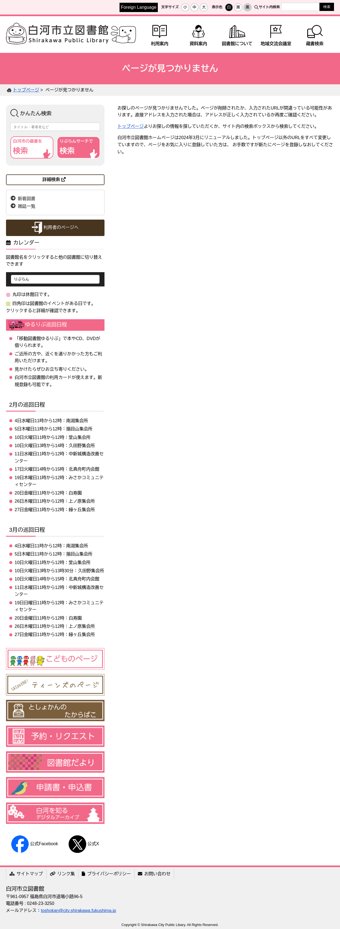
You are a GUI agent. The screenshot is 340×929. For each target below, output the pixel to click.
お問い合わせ (154, 874)
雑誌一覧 (26, 206)
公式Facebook (34, 843)
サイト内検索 (269, 7)
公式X (84, 843)
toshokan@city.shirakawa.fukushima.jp (78, 910)
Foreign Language (138, 7)
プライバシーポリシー (106, 874)
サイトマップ (26, 874)
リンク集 (62, 874)
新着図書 (26, 198)
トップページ (26, 90)
